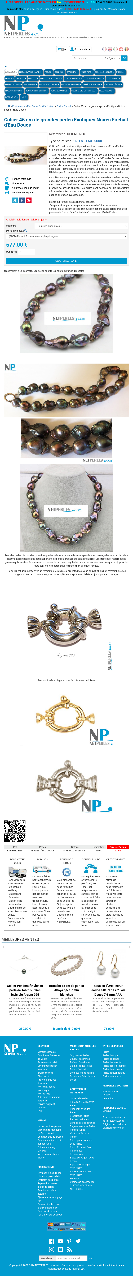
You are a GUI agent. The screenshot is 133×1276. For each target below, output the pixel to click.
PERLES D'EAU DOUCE (87, 141)
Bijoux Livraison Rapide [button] (31, 72)
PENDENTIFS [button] (87, 72)
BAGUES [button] (9, 78)
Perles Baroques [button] (73, 78)
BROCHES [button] (33, 78)
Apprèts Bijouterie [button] (92, 85)
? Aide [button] (24, 97)
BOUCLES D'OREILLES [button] (104, 72)
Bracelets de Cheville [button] (51, 78)
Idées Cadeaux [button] (106, 91)
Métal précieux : (16, 230)
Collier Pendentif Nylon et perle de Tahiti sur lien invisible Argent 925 (25, 990)
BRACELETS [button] (72, 72)
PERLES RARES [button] (113, 78)
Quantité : (11, 251)
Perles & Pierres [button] (13, 85)
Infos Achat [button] (11, 97)
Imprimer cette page (22, 192)
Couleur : (11, 225)
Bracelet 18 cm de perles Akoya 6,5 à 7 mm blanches (66, 990)
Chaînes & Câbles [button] (113, 85)
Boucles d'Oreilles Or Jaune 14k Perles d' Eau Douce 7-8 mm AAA (108, 990)
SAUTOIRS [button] (21, 78)
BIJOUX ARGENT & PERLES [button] (37, 91)
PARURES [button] (121, 72)
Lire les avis (18, 183)
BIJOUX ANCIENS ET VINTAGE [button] (84, 91)
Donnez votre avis (21, 179)
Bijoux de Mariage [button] (60, 91)
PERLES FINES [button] (30, 85)
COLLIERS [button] (60, 72)
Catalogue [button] (11, 72)
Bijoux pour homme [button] (71, 85)
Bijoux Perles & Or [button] (14, 91)
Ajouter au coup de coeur (25, 188)
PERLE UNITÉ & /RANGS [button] (94, 78)
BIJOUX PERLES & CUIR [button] (49, 85)
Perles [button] (49, 72)
